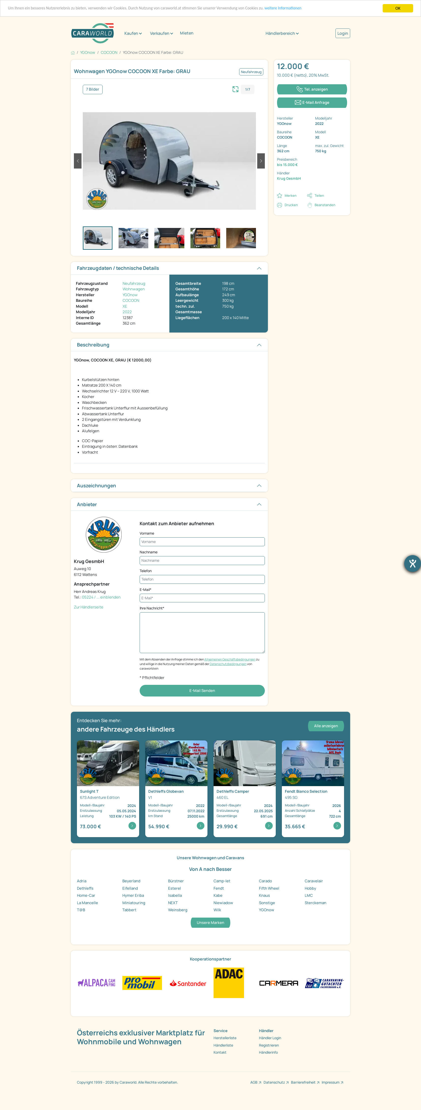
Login (342, 33)
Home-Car (86, 895)
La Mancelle (87, 902)
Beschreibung (93, 344)
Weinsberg (177, 910)
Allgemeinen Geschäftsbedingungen (229, 659)
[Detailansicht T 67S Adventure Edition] (108, 788)
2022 (127, 311)
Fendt (219, 888)
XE (125, 306)
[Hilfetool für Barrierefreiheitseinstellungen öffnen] (412, 563)
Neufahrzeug (134, 283)
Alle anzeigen (326, 725)
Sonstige (267, 902)
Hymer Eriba (133, 895)
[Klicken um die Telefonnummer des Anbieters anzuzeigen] (312, 89)
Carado (265, 881)
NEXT (173, 902)
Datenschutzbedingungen (228, 664)
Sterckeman (315, 902)
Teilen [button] (319, 195)
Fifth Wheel (269, 888)
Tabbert (129, 910)
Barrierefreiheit (303, 1082)
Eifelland (130, 888)
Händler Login (270, 1037)
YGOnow (130, 294)
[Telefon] (202, 579)
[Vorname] (202, 541)
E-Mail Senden (202, 690)
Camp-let (222, 881)
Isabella (175, 895)
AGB (253, 1082)
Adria (81, 881)
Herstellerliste (225, 1037)
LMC (309, 895)
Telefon (146, 570)
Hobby (310, 888)
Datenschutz (274, 1082)
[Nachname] (202, 560)
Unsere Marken (210, 922)
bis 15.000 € (287, 164)
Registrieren (269, 1045)
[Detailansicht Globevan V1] (176, 788)
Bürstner (176, 881)
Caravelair (314, 881)
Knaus (264, 895)
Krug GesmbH (289, 178)
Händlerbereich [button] (280, 33)
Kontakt (220, 1052)
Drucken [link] (291, 205)
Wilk (217, 910)
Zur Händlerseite (88, 607)
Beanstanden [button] (325, 205)
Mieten (186, 33)
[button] (78, 161)
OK (397, 8)
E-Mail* (145, 589)
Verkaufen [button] (159, 33)
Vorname (147, 533)
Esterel (174, 888)
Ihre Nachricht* (152, 608)
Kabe (218, 895)
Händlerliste (223, 1045)
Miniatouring (133, 902)
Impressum (330, 1082)
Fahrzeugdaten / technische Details (118, 268)
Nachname (148, 552)
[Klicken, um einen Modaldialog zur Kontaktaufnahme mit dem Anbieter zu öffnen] (312, 102)
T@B (81, 910)
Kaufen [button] (131, 33)
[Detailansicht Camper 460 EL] (245, 788)
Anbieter (87, 504)
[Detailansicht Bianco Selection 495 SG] (313, 788)
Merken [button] (291, 195)
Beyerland (131, 881)
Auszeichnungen (96, 485)
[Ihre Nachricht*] (202, 632)
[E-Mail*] (202, 598)
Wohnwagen (134, 289)
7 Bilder (92, 89)
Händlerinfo (268, 1052)
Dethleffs (85, 888)
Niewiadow (223, 902)
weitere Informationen (302, 8)
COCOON (131, 300)
